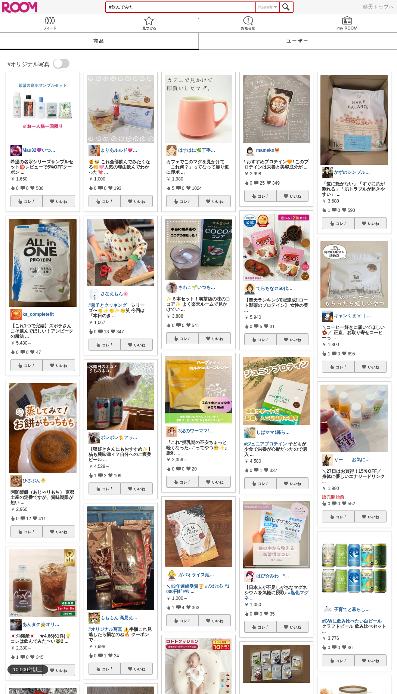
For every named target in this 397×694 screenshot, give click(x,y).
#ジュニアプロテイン (265, 444)
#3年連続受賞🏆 (187, 586)
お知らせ (248, 23)
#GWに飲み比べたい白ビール (351, 621)
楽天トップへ (378, 7)
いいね (61, 201)
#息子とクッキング (108, 305)
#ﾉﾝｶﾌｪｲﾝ (214, 586)
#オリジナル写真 (105, 629)
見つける (149, 23)
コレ (29, 201)
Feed (49, 23)
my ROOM (347, 23)
